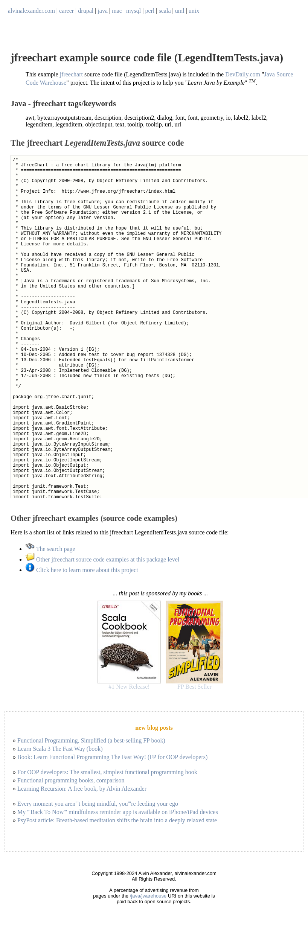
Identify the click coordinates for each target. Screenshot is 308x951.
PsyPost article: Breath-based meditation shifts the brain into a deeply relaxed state (117, 820)
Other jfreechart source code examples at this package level (102, 559)
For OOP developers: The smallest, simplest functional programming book (107, 772)
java (103, 11)
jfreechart (71, 74)
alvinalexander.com (31, 11)
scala (165, 11)
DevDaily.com (242, 74)
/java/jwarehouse (148, 896)
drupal (85, 11)
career (66, 11)
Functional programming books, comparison (70, 780)
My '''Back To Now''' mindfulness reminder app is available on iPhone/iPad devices (117, 812)
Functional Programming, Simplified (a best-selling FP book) (91, 740)
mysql (133, 11)
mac (117, 11)
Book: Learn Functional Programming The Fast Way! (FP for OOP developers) (112, 757)
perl (149, 11)
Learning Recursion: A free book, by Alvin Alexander (81, 788)
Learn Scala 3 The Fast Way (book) (60, 749)
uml (179, 11)
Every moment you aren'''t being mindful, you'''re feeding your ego (97, 803)
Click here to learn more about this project (82, 570)
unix (194, 11)
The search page (50, 549)
